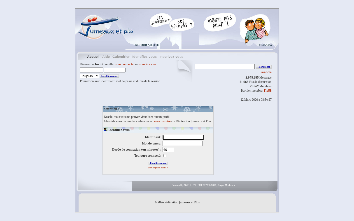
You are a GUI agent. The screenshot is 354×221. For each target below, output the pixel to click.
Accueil (93, 56)
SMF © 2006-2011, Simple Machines (216, 185)
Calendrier (121, 56)
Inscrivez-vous (171, 56)
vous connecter (125, 64)
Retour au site (147, 45)
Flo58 (268, 91)
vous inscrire (147, 64)
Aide (106, 56)
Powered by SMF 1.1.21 (184, 185)
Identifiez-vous (144, 56)
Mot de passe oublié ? (158, 167)
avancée (266, 72)
